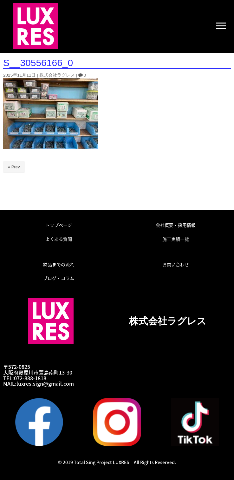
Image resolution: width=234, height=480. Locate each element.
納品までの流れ (58, 264)
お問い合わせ (175, 264)
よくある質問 (58, 239)
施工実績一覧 (175, 239)
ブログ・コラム (58, 278)
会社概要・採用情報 (176, 225)
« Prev (14, 167)
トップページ (58, 225)
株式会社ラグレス (57, 75)
